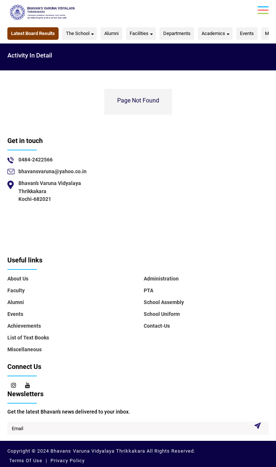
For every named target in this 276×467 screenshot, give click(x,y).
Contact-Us (157, 326)
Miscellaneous (24, 349)
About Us (17, 279)
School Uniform (162, 314)
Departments (177, 33)
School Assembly (164, 302)
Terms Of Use (26, 460)
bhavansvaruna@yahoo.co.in (52, 171)
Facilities (139, 33)
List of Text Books (28, 338)
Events (247, 33)
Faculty (16, 290)
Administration (161, 279)
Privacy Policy (66, 460)
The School (78, 33)
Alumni (111, 33)
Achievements (24, 326)
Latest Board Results (33, 33)
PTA (148, 290)
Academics (213, 33)
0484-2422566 (35, 160)
